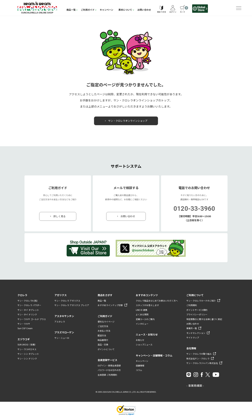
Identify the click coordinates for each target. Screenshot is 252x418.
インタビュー (142, 323)
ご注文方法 (103, 326)
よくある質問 (142, 314)
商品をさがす (105, 295)
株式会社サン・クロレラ (197, 358)
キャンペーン (106, 9)
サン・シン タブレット (28, 353)
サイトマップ (192, 337)
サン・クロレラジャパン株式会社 (202, 363)
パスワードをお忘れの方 (109, 370)
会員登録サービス (107, 360)
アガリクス (60, 295)
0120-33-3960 (194, 208)
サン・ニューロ (61, 337)
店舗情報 (140, 365)
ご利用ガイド (87, 9)
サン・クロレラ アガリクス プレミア (71, 305)
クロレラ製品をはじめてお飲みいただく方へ (157, 300)
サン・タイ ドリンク (27, 314)
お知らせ (140, 339)
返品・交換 (103, 344)
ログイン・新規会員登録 (109, 365)
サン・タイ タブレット (28, 309)
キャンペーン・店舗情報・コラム (154, 355)
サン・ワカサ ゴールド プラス (32, 319)
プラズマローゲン (64, 332)
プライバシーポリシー (196, 314)
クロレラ (22, 295)
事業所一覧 (191, 328)
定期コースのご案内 (145, 319)
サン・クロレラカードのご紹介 (201, 300)
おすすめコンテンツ (147, 295)
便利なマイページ (106, 321)
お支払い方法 (104, 330)
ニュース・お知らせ (147, 334)
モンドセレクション (195, 332)
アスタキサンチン (64, 316)
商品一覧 (71, 9)
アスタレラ (59, 321)
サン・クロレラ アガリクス (67, 300)
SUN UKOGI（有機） (27, 344)
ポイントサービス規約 (196, 309)
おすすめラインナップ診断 (110, 305)
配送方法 (102, 335)
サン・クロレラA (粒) (27, 300)
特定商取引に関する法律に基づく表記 (204, 319)
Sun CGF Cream (25, 328)
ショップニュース (144, 344)
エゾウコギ (24, 339)
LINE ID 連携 (141, 309)
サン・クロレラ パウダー (29, 305)
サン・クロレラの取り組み (199, 353)
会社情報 (191, 348)
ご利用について (195, 295)
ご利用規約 (191, 305)
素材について (125, 9)
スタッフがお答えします (147, 305)
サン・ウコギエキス (27, 349)
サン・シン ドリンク (27, 358)
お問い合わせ (144, 9)
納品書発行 (103, 339)
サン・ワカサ (24, 323)
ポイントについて (106, 349)
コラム (139, 370)
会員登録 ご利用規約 (107, 374)
